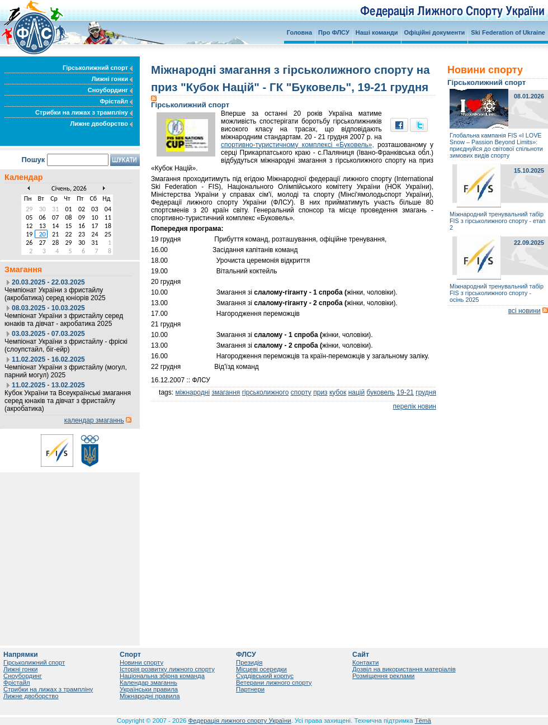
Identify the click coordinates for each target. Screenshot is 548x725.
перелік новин (414, 406)
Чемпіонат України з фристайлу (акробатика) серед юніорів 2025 (55, 294)
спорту (301, 392)
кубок (337, 392)
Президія (249, 662)
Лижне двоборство (101, 123)
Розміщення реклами (383, 675)
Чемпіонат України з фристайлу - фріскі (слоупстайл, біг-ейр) (65, 345)
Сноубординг (110, 90)
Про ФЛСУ (333, 32)
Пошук (33, 159)
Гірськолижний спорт (98, 67)
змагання (225, 392)
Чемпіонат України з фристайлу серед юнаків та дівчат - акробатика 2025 (63, 320)
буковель (381, 392)
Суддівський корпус (265, 675)
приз (320, 392)
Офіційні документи (434, 32)
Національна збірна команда (162, 675)
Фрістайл (116, 101)
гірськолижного (265, 392)
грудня (425, 392)
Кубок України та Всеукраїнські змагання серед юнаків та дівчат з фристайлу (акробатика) (67, 401)
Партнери (250, 689)
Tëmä (423, 720)
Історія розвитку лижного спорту (167, 669)
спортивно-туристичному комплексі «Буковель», (297, 145)
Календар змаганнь (148, 682)
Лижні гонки (112, 78)
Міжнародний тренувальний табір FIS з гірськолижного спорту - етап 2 (497, 221)
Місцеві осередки (261, 669)
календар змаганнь (94, 420)
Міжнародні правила (150, 696)
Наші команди (377, 32)
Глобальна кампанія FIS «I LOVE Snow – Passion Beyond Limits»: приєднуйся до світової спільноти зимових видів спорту (496, 145)
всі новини (524, 311)
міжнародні (192, 392)
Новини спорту (141, 662)
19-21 (405, 392)
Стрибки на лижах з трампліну (84, 112)
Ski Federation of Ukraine (508, 32)
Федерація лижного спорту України (239, 720)
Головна (299, 32)
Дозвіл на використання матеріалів (404, 669)
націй (356, 392)
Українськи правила (149, 689)
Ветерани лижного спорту (273, 682)
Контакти (365, 662)
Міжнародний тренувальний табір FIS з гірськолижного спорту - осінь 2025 (497, 293)
